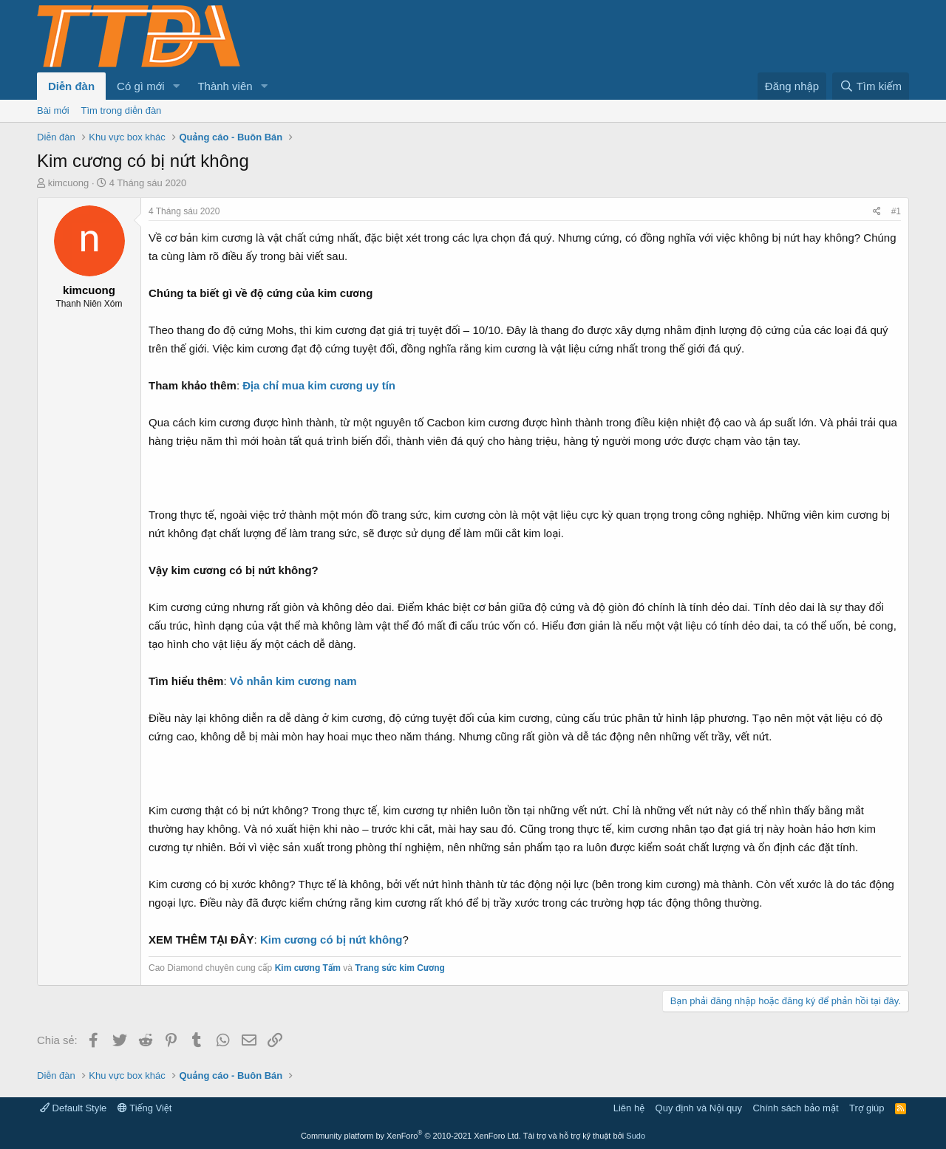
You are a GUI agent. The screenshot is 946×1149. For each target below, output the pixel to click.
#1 (896, 211)
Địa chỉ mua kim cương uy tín (318, 385)
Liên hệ (628, 1108)
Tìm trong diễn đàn (121, 110)
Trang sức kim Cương (400, 968)
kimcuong (68, 182)
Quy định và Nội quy (699, 1108)
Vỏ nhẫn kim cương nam (293, 681)
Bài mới (53, 110)
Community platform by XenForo (411, 1135)
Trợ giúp (866, 1108)
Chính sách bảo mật (796, 1108)
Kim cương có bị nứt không (331, 939)
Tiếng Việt (145, 1108)
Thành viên (224, 86)
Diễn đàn (71, 86)
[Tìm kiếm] (870, 86)
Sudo (635, 1135)
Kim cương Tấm (308, 968)
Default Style (73, 1108)
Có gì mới (140, 86)
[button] (176, 86)
